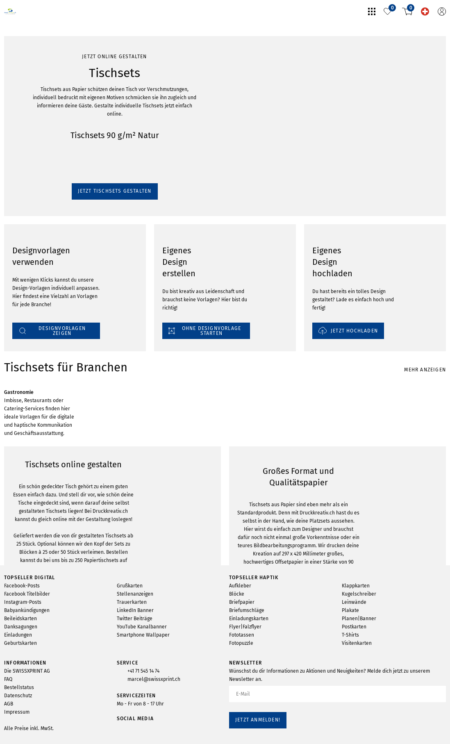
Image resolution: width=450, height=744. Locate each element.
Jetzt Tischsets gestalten (36, 116)
